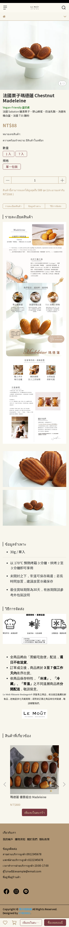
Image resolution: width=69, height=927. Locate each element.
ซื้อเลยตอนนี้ (55, 922)
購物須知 (20, 839)
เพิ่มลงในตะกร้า (31, 922)
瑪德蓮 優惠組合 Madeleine (28, 797)
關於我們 (32, 839)
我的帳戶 (8, 839)
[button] (64, 784)
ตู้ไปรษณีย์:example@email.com (22, 871)
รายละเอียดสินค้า (13, 206)
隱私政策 (44, 839)
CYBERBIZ (25, 913)
